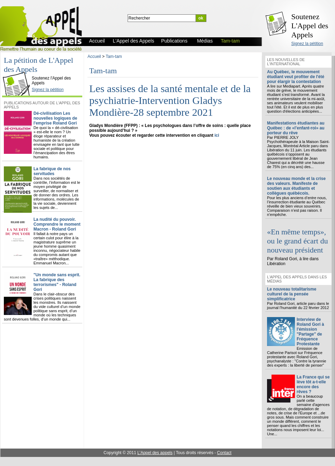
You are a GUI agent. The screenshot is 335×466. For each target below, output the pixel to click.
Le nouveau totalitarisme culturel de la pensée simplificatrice (291, 294)
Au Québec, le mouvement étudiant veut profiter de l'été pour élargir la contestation (295, 76)
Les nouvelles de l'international (286, 62)
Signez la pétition (307, 43)
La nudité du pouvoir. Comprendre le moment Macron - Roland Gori (57, 224)
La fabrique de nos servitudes (52, 171)
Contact (224, 452)
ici (216, 135)
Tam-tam (114, 56)
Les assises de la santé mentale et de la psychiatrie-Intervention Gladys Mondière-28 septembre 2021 (170, 100)
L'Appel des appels (155, 452)
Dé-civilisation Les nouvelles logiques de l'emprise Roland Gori (55, 118)
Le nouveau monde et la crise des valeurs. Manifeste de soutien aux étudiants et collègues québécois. (296, 186)
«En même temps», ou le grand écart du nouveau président (297, 240)
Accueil (94, 56)
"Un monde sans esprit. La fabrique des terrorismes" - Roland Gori (56, 282)
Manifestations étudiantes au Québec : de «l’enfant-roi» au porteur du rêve (296, 128)
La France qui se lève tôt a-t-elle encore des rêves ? (313, 384)
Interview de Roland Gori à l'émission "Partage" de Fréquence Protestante (310, 331)
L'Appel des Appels (18, 72)
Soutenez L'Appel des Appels (309, 25)
